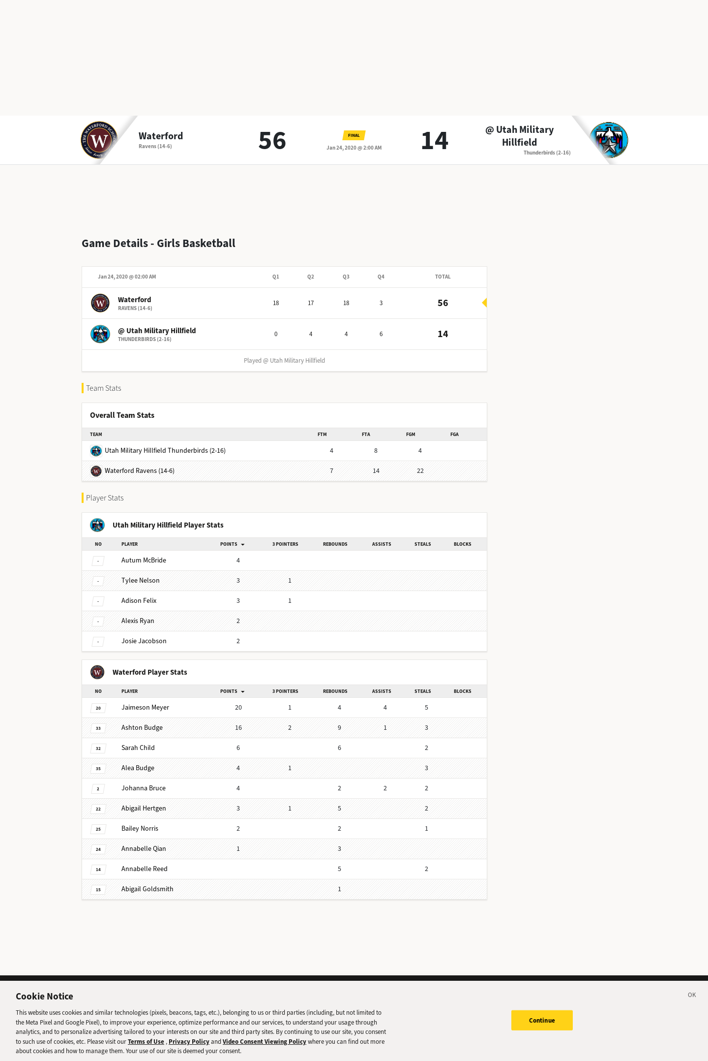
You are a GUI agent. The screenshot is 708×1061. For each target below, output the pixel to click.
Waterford (161, 136)
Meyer (145, 699)
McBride (143, 552)
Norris (139, 820)
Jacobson (144, 633)
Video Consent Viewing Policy (264, 1048)
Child (138, 740)
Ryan (137, 613)
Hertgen (143, 800)
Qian (143, 840)
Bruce (143, 780)
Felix (138, 592)
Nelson (140, 572)
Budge (142, 719)
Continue (542, 1027)
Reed (144, 861)
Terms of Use (146, 1048)
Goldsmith (147, 881)
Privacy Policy (189, 1048)
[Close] (692, 1004)
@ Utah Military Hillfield (519, 136)
